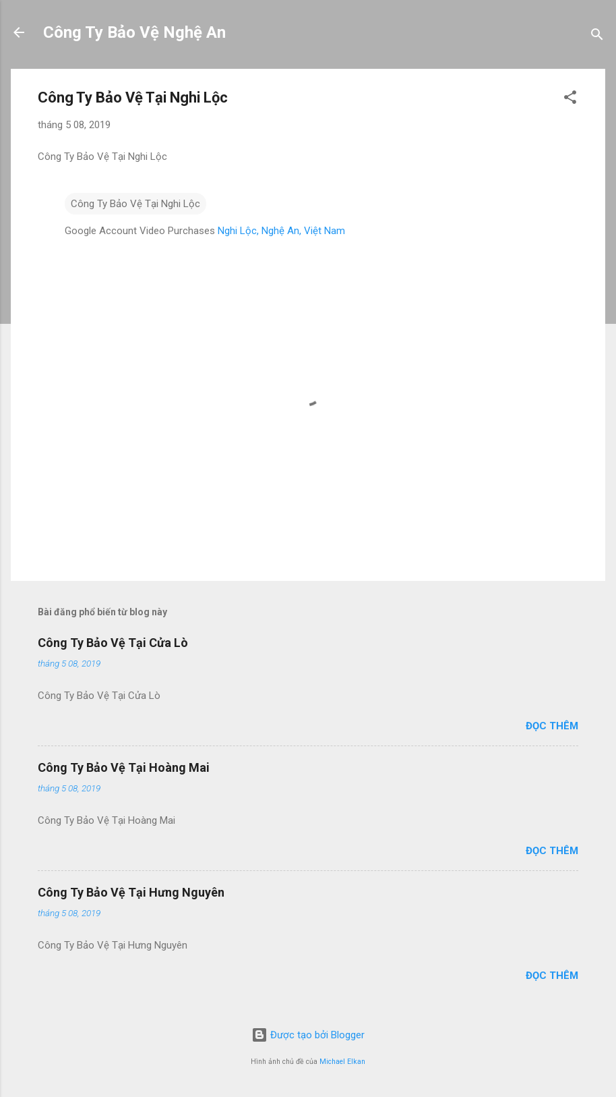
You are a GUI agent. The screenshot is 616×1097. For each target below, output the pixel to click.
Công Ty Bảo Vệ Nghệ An (134, 32)
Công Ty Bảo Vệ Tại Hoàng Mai (124, 767)
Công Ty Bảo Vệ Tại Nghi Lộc (135, 204)
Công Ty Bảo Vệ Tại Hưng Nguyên (131, 892)
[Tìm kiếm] (597, 36)
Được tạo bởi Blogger (308, 1035)
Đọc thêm (552, 726)
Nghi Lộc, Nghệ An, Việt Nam (281, 231)
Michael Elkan (342, 1061)
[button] (570, 99)
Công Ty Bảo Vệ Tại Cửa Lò (113, 643)
